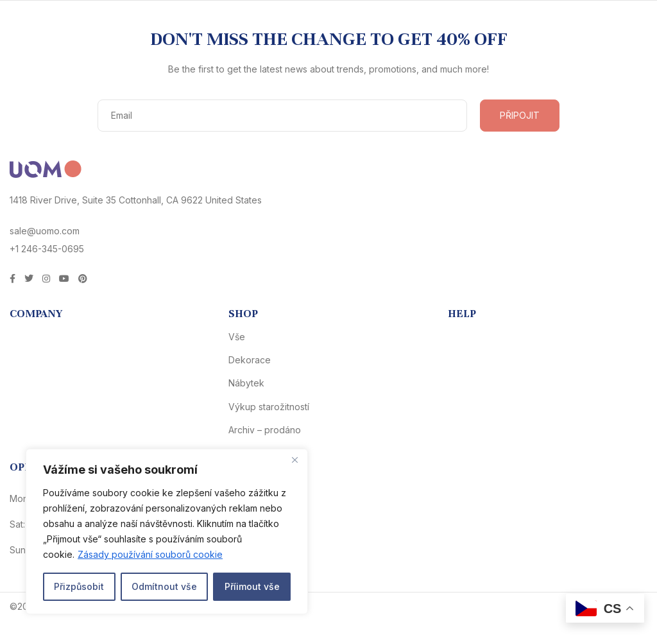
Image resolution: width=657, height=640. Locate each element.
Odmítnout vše (164, 586)
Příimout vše (252, 586)
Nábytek (246, 382)
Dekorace (249, 359)
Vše (236, 336)
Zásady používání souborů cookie (150, 554)
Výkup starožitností (268, 406)
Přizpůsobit (79, 586)
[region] (167, 531)
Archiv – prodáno (264, 429)
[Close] (294, 459)
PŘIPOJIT (520, 115)
